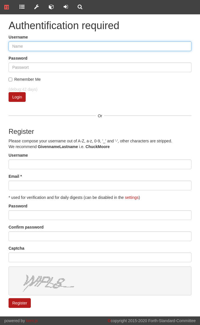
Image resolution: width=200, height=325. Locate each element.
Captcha (16, 248)
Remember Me (25, 79)
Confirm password (26, 227)
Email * (15, 176)
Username (18, 37)
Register (19, 303)
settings (132, 197)
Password (18, 58)
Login (17, 97)
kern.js (32, 320)
